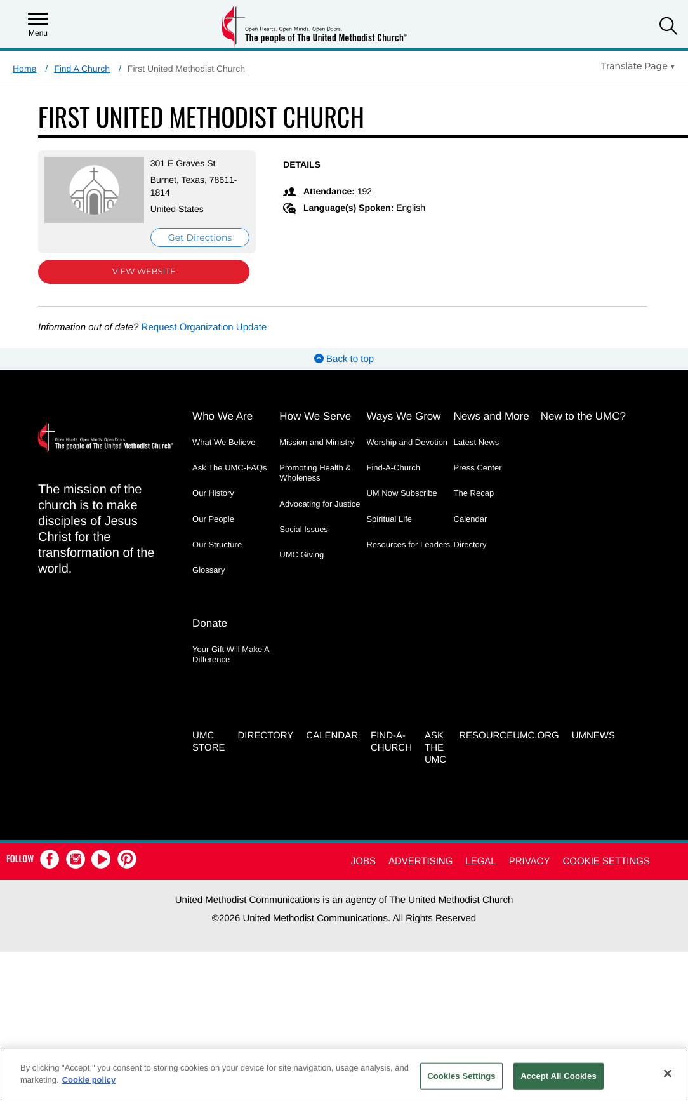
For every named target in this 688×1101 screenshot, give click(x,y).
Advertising (420, 860)
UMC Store (208, 741)
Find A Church (82, 68)
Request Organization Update (204, 327)
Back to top (344, 359)
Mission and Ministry (316, 442)
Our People (213, 519)
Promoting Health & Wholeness (315, 473)
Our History (213, 493)
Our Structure (217, 544)
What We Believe (223, 442)
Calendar (470, 519)
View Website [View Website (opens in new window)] (141, 272)
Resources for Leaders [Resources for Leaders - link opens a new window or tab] (408, 544)
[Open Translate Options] (638, 66)
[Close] (668, 1073)
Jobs (363, 860)
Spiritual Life (389, 519)
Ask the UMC (435, 747)
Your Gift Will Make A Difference (230, 654)
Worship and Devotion (406, 442)
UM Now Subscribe (401, 493)
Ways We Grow (403, 416)
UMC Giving (301, 554)
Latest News (476, 442)
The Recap (474, 493)
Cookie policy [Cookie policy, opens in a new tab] (89, 1079)
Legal (480, 860)
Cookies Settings (461, 1076)
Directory (470, 544)
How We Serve (315, 416)
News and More (491, 416)
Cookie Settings (606, 860)
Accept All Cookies (558, 1076)
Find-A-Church (393, 467)
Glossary (208, 570)
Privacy (529, 860)
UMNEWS (593, 735)
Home (24, 68)
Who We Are (222, 416)
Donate (209, 623)
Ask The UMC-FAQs (229, 467)
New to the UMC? (583, 416)
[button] (668, 27)
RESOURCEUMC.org (509, 735)
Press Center (478, 467)
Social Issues (303, 529)
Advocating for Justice (319, 504)
